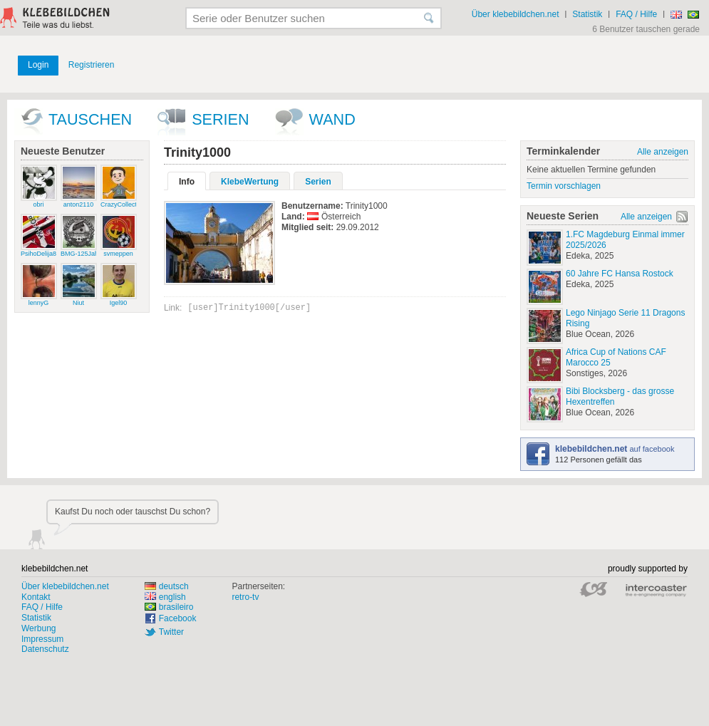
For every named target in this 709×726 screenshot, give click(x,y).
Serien (220, 119)
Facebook (178, 618)
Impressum (42, 639)
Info (187, 182)
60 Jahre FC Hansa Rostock (619, 274)
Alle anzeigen (662, 152)
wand (332, 119)
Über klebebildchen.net (515, 14)
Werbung (38, 628)
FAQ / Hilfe (636, 14)
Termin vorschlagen (564, 186)
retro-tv (245, 597)
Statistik (587, 14)
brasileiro (169, 607)
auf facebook (614, 449)
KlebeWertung (250, 182)
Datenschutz (45, 649)
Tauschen (90, 119)
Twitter (171, 632)
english (165, 597)
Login (38, 65)
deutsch (167, 586)
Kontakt (36, 597)
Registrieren (91, 65)
